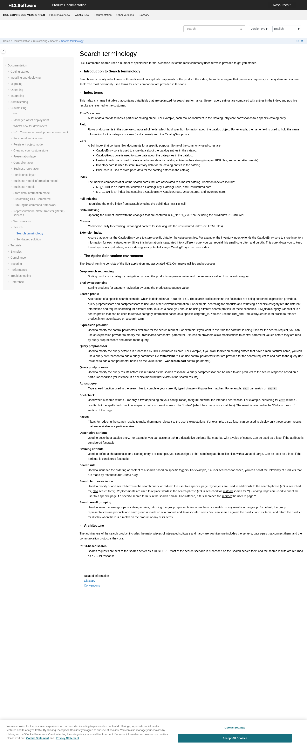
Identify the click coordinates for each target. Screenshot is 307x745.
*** (15, 114)
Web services (22, 221)
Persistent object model (28, 144)
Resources (280, 5)
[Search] (241, 28)
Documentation (102, 15)
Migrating (16, 83)
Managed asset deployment (31, 120)
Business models (24, 186)
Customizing (40, 41)
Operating (17, 89)
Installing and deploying (26, 77)
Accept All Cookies (235, 739)
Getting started (20, 71)
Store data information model (31, 193)
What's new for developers (30, 126)
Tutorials (16, 245)
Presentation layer (25, 156)
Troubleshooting (21, 275)
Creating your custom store (30, 150)
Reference (17, 282)
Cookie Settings (235, 729)
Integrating (17, 95)
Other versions (125, 15)
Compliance (18, 257)
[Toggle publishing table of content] (3, 51)
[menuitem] (59, 15)
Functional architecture (28, 138)
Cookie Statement (37, 739)
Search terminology (72, 41)
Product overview (59, 15)
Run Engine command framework (34, 205)
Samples (16, 251)
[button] (6, 66)
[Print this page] (302, 41)
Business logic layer (26, 168)
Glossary (143, 15)
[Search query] (214, 28)
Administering (19, 102)
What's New (82, 15)
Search (54, 41)
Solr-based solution (28, 239)
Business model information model (35, 180)
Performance (19, 269)
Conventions (92, 584)
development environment (40, 132)
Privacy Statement (67, 739)
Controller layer (23, 162)
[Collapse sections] (297, 41)
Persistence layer (24, 174)
